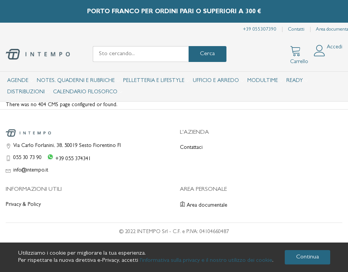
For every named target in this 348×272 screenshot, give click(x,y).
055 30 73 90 (27, 158)
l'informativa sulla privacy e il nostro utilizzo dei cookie (206, 261)
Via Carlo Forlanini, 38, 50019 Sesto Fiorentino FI (67, 145)
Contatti (296, 29)
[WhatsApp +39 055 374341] (67, 158)
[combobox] (141, 54)
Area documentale (203, 205)
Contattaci (191, 147)
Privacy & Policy (23, 204)
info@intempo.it (30, 170)
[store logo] (38, 54)
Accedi (334, 47)
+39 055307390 (259, 29)
